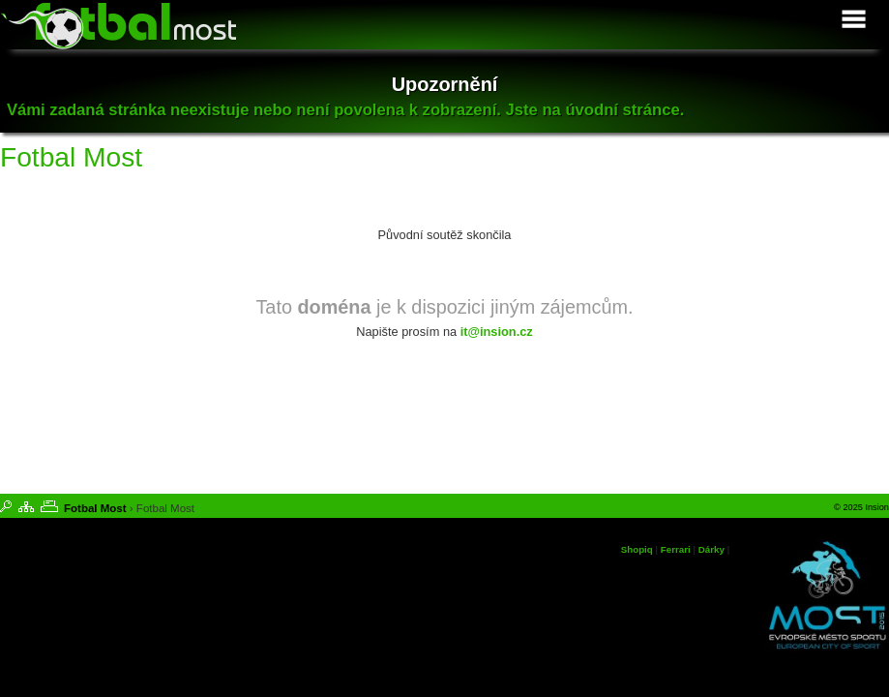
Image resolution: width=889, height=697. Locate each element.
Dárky (711, 549)
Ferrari (676, 549)
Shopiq (637, 549)
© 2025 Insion (861, 507)
